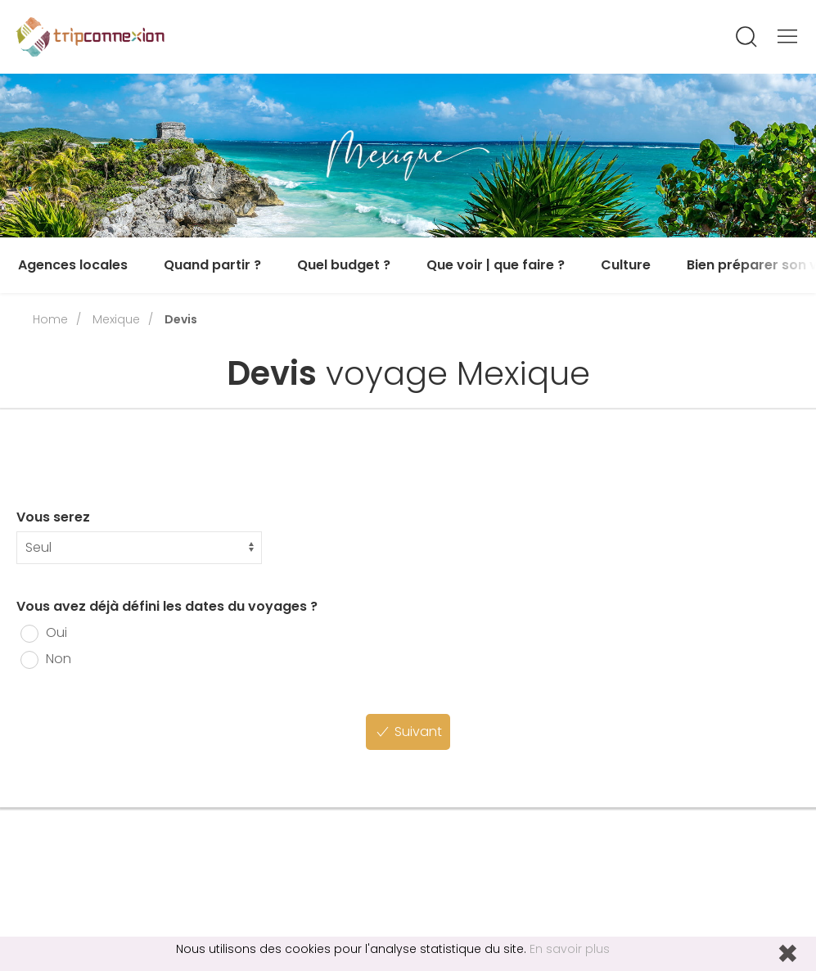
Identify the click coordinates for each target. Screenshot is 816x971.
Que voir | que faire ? (495, 264)
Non (45, 658)
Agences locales (73, 264)
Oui (43, 632)
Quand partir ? (212, 264)
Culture (626, 264)
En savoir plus (570, 949)
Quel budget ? (343, 264)
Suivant (408, 731)
